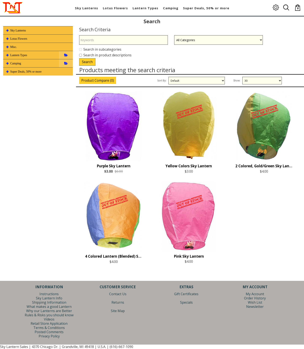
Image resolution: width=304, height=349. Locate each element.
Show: (236, 80)
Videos (49, 319)
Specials (186, 302)
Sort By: (161, 80)
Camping (13, 63)
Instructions (49, 294)
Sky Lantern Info (49, 298)
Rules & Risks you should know (49, 315)
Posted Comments (49, 332)
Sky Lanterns (15, 30)
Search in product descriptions (105, 55)
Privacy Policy (49, 336)
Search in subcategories (100, 49)
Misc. (11, 47)
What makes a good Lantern (49, 306)
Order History (255, 298)
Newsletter (255, 306)
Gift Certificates (186, 294)
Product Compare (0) (97, 80)
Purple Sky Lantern (113, 170)
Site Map (118, 310)
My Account (255, 294)
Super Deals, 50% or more (23, 71)
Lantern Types (16, 55)
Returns (117, 302)
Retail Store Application (49, 323)
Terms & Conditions (49, 327)
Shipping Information (49, 302)
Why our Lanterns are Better (49, 310)
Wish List (255, 302)
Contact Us (117, 294)
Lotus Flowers (16, 38)
